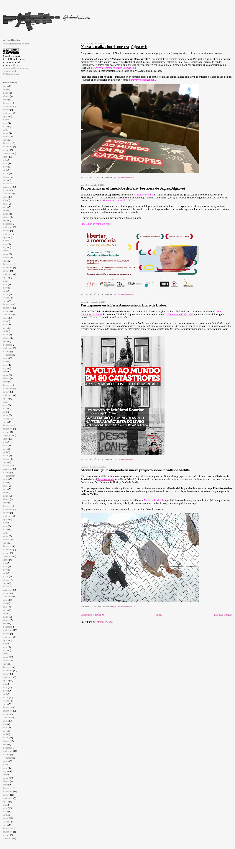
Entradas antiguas (223, 614)
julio (5, 119)
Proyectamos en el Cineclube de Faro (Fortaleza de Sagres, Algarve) (133, 188)
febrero (6, 96)
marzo (5, 93)
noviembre (8, 106)
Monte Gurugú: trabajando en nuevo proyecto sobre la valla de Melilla (135, 470)
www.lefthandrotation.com (16, 43)
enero (5, 99)
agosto (6, 116)
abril (5, 89)
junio (5, 123)
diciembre (7, 103)
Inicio (159, 614)
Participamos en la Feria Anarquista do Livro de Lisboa (123, 305)
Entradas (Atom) (104, 622)
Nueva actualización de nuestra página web (114, 46)
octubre (6, 109)
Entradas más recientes (92, 614)
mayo (5, 86)
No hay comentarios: (126, 177)
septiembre (8, 113)
